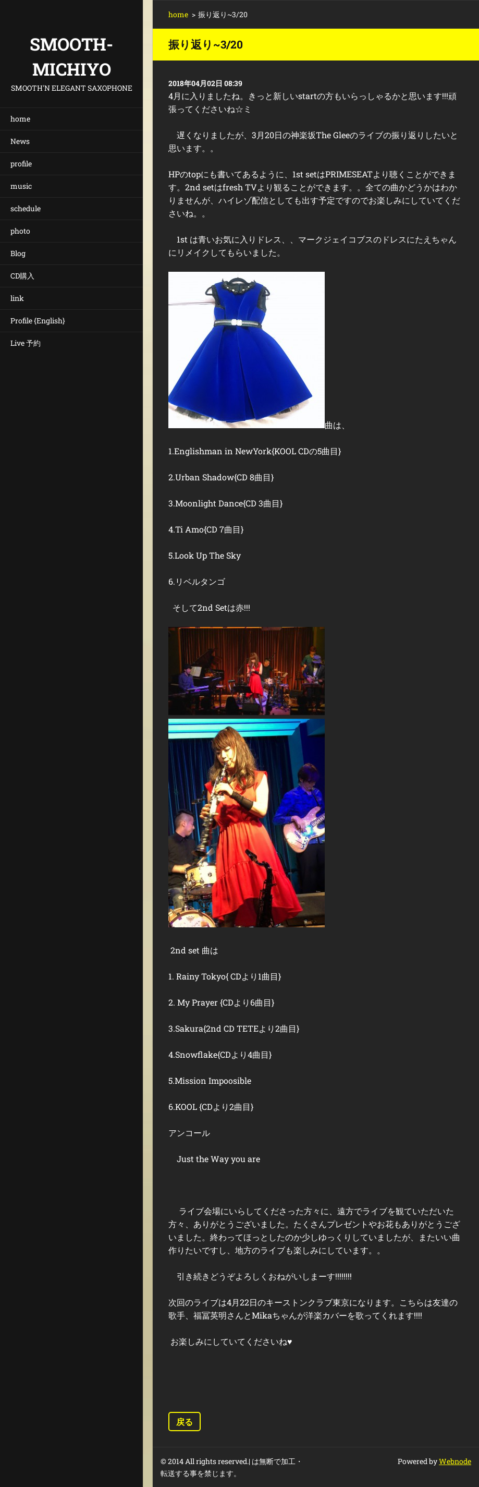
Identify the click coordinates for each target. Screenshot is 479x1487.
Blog (18, 253)
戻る (184, 1421)
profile (21, 163)
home (20, 119)
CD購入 (22, 276)
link (17, 298)
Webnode (455, 1461)
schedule (25, 208)
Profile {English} (37, 320)
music (21, 186)
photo (20, 231)
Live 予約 (25, 343)
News (20, 141)
